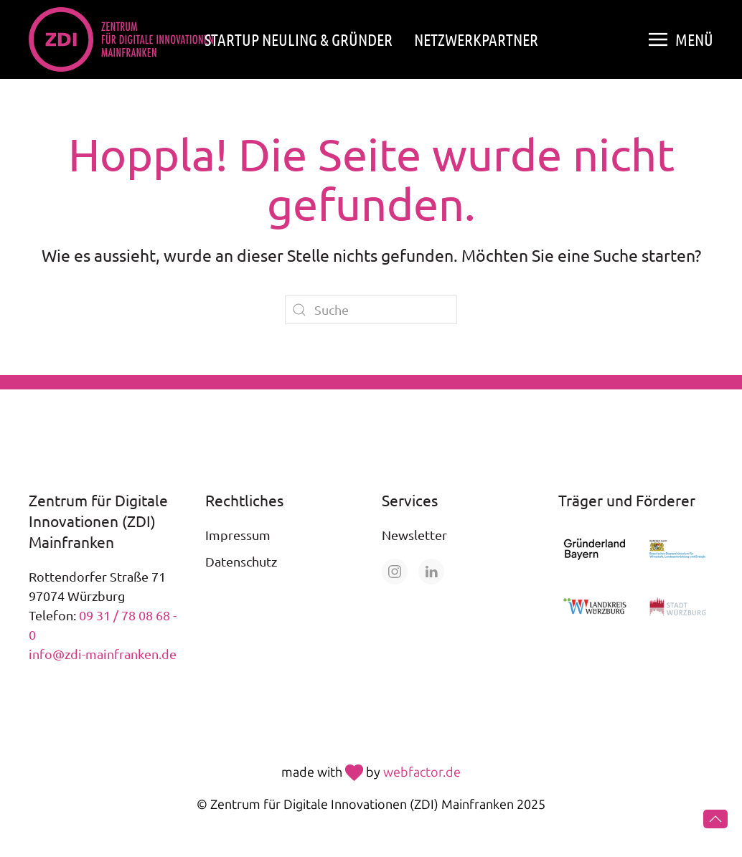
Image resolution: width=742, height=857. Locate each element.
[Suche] (371, 309)
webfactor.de (422, 772)
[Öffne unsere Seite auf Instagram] (395, 571)
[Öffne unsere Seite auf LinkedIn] (431, 571)
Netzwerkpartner (476, 39)
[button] (681, 39)
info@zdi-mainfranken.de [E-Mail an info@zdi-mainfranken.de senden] (103, 653)
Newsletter (414, 534)
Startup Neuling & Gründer (299, 39)
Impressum (238, 534)
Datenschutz (241, 561)
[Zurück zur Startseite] (121, 39)
